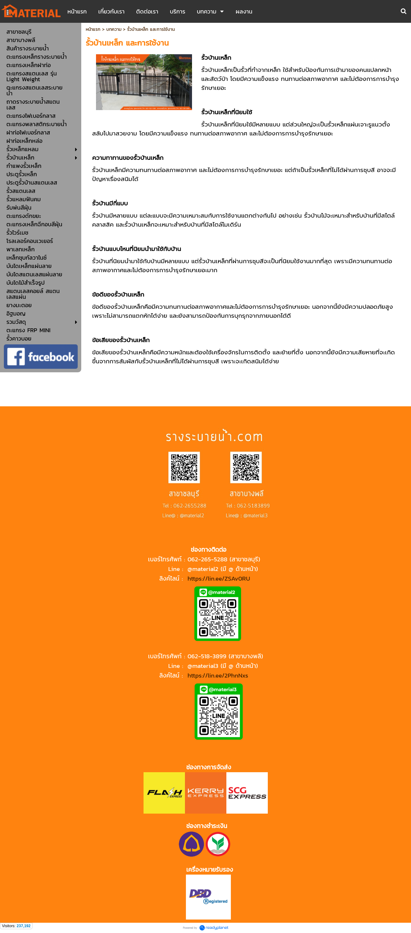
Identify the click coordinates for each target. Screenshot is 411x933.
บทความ (113, 29)
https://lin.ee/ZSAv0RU (219, 578)
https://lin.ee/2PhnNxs (218, 675)
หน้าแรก (93, 29)
